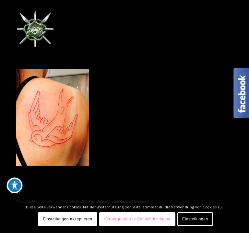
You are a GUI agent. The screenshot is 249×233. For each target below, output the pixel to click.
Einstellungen (195, 219)
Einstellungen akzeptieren (67, 219)
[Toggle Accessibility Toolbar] (14, 185)
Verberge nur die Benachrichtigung (137, 219)
